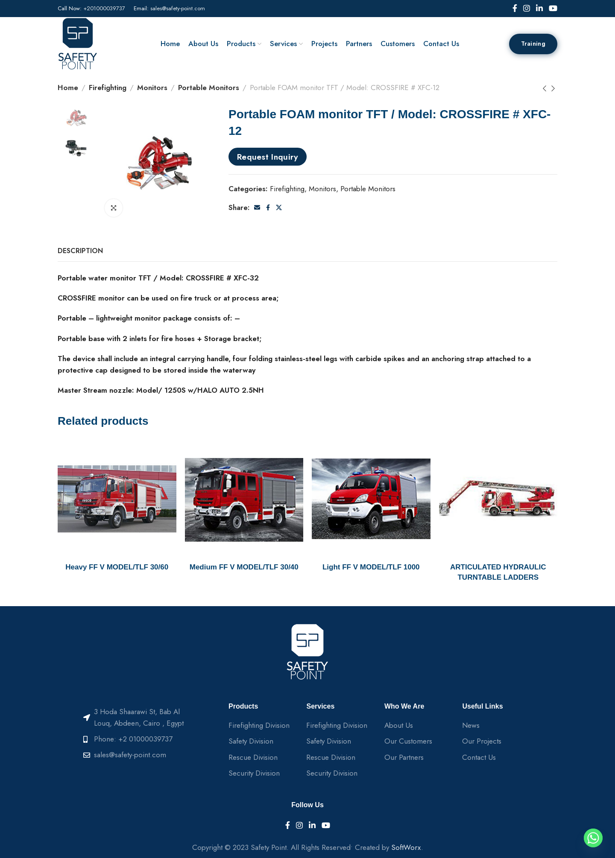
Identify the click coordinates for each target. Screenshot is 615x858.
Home (68, 87)
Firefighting (107, 87)
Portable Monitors (208, 87)
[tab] (80, 250)
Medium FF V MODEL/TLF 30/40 (244, 567)
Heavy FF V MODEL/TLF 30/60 (116, 567)
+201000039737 (104, 8)
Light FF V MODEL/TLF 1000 (371, 567)
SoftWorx (406, 847)
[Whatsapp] (593, 838)
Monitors (152, 87)
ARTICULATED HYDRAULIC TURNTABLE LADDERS (498, 572)
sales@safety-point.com (177, 8)
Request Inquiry (268, 157)
